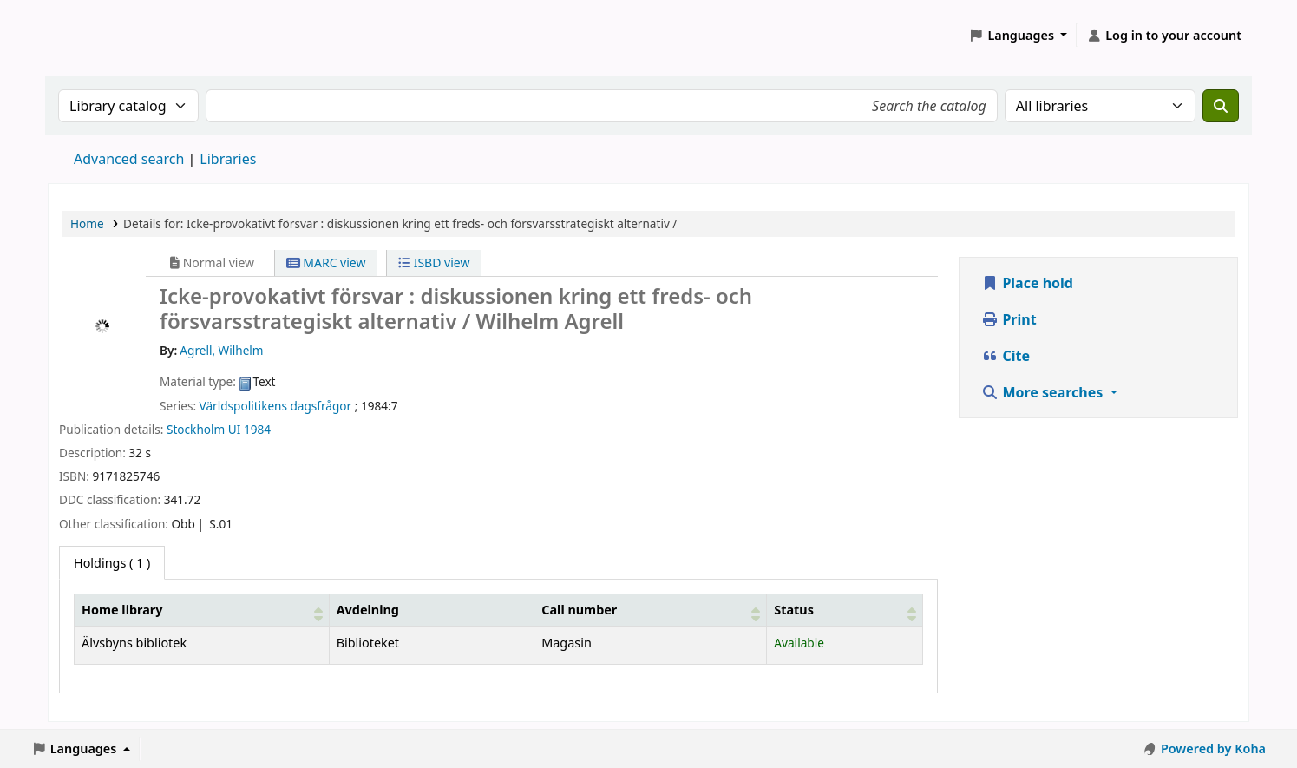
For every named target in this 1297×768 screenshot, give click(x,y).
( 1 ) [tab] (112, 563)
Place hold (1027, 282)
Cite (1005, 355)
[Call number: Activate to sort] (650, 610)
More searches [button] (1043, 392)
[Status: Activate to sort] (845, 610)
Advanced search (129, 158)
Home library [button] (122, 609)
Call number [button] (579, 609)
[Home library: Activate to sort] (202, 610)
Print (1008, 319)
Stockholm (196, 429)
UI (234, 429)
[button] (1018, 35)
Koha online (92, 35)
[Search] (1220, 105)
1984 (257, 429)
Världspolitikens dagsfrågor (276, 405)
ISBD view (433, 262)
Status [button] (794, 609)
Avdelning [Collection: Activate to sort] (368, 609)
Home (87, 223)
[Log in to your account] (1163, 35)
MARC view (326, 262)
